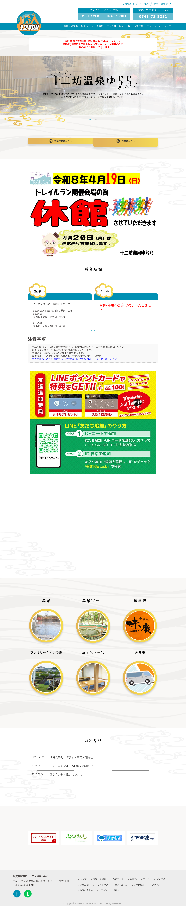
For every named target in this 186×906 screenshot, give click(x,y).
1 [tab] (90, 119)
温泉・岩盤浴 (71, 26)
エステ (167, 26)
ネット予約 (90, 16)
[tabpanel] (93, 85)
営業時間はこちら (59, 141)
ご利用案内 (128, 4)
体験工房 (138, 26)
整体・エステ (121, 883)
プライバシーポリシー (110, 888)
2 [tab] (96, 119)
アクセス (144, 4)
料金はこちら (127, 141)
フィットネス (154, 26)
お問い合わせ (161, 4)
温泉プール (87, 26)
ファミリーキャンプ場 (118, 26)
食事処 (99, 26)
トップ (83, 877)
